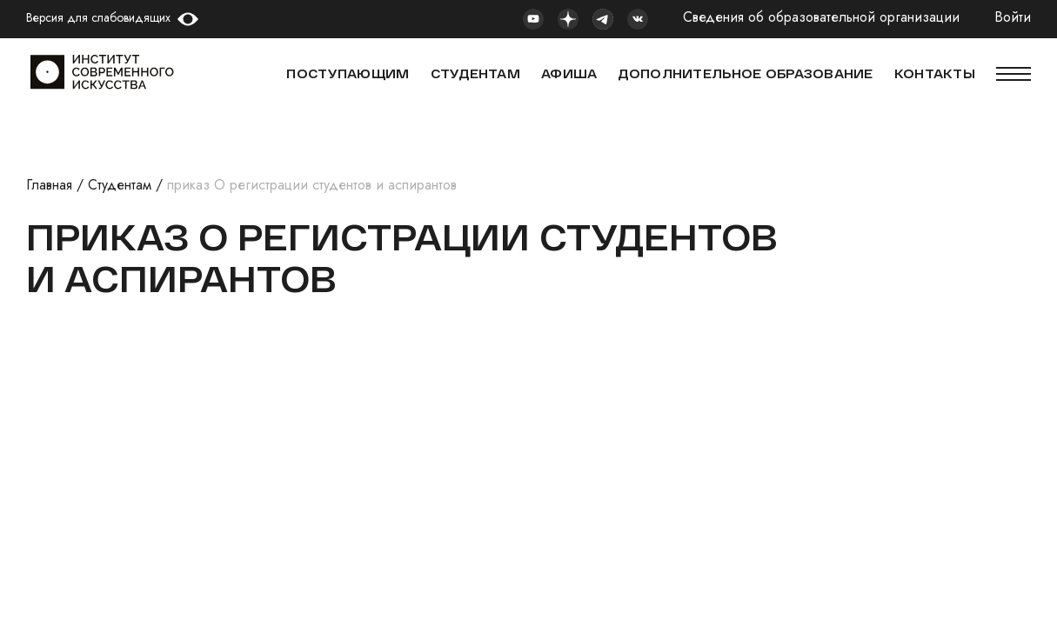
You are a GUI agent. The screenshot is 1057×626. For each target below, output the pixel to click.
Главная (49, 185)
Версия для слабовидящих (98, 17)
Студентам (119, 185)
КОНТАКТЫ (934, 73)
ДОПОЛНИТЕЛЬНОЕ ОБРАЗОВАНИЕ (745, 73)
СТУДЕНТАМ (476, 73)
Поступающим (347, 73)
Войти (1012, 18)
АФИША (569, 73)
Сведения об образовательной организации (821, 18)
